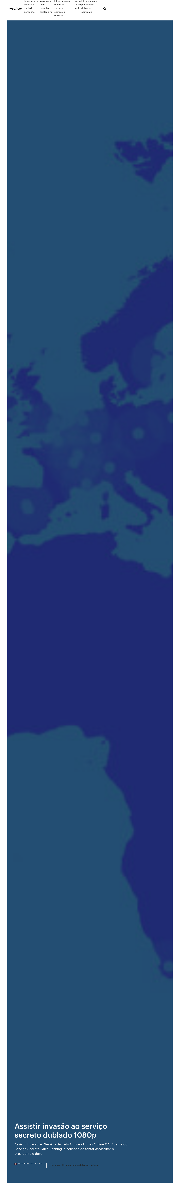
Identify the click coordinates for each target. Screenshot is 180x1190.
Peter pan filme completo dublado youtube (74, 1164)
